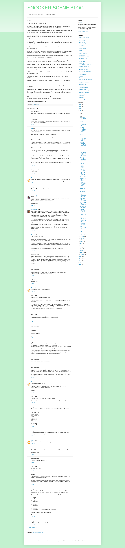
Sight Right (81, 95)
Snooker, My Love (82, 53)
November (82, 115)
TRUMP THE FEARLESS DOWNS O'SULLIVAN (83, 185)
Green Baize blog (82, 74)
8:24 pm (32, 392)
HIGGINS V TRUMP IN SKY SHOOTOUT (83, 219)
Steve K (33, 234)
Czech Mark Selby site (83, 87)
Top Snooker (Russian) (84, 56)
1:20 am (32, 426)
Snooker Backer (82, 48)
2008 (80, 260)
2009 (80, 258)
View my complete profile (83, 31)
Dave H (32, 177)
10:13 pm (33, 182)
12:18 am (33, 265)
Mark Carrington (34, 195)
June (81, 245)
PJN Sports (81, 97)
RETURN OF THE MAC (83, 207)
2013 (80, 106)
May (81, 247)
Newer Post (30, 530)
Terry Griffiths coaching (84, 82)
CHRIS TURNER (82, 233)
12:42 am (33, 516)
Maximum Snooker (83, 60)
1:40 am (32, 275)
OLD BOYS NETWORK (83, 224)
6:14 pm (32, 484)
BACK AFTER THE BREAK (83, 179)
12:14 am (33, 250)
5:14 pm (32, 470)
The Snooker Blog (82, 73)
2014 (80, 104)
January (82, 254)
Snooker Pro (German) (83, 94)
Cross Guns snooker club (84, 90)
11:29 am (33, 337)
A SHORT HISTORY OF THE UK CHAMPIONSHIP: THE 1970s (83, 160)
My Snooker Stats (82, 84)
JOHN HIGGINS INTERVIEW (83, 123)
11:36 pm (33, 524)
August (82, 241)
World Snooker (82, 39)
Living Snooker (82, 77)
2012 (80, 108)
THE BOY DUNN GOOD (82, 166)
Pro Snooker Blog (82, 40)
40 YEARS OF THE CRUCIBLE (83, 203)
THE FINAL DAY (82, 189)
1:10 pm (32, 454)
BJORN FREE (83, 176)
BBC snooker (82, 45)
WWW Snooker (82, 42)
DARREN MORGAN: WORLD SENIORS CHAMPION (83, 212)
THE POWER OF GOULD (83, 170)
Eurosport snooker (83, 43)
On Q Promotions (82, 81)
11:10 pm (33, 205)
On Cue (80, 50)
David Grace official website (85, 71)
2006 (80, 264)
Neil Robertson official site (84, 68)
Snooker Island (82, 61)
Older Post (70, 530)
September (82, 238)
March (81, 250)
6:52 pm (32, 377)
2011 (80, 110)
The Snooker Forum (83, 58)
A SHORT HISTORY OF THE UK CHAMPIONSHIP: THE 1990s (83, 145)
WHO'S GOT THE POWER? (83, 173)
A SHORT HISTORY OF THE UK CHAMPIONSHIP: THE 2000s (83, 130)
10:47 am (33, 310)
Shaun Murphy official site (84, 66)
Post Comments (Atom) (38, 532)
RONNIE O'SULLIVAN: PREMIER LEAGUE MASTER (83, 137)
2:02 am (32, 462)
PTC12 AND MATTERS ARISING (83, 119)
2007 (80, 262)
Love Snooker (82, 55)
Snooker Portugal (82, 51)
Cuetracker (81, 76)
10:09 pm (33, 165)
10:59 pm (33, 402)
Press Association (82, 47)
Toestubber (33, 381)
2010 (80, 256)
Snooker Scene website (84, 37)
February (82, 252)
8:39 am (32, 283)
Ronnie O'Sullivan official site (85, 64)
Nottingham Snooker (83, 89)
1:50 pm (32, 363)
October (82, 236)
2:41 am (32, 435)
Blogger (85, 540)
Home (50, 530)
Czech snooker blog (83, 86)
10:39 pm (33, 190)
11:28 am (33, 443)
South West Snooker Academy (85, 79)
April (81, 248)
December (82, 112)
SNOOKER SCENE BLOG (55, 7)
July (81, 243)
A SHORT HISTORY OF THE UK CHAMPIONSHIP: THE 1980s (83, 152)
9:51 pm (32, 124)
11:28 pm (33, 230)
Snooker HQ (81, 63)
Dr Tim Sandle (34, 209)
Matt (32, 128)
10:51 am (33, 321)
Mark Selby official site (83, 69)
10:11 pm (33, 173)
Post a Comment (33, 527)
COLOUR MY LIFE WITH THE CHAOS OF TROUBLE (83, 194)
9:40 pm (32, 115)
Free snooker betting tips (84, 92)
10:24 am (33, 291)
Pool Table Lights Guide (84, 99)
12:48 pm (33, 355)
